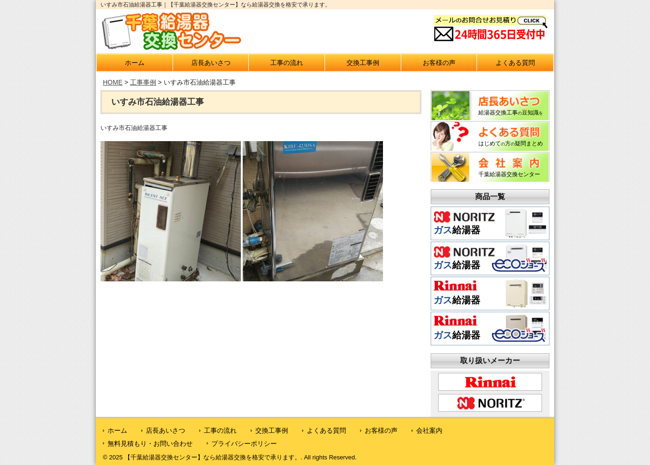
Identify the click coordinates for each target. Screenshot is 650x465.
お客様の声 (439, 62)
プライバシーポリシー (244, 443)
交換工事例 (363, 62)
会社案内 (429, 430)
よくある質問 (515, 62)
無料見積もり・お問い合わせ (150, 443)
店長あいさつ (211, 62)
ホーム (134, 62)
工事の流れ (286, 62)
